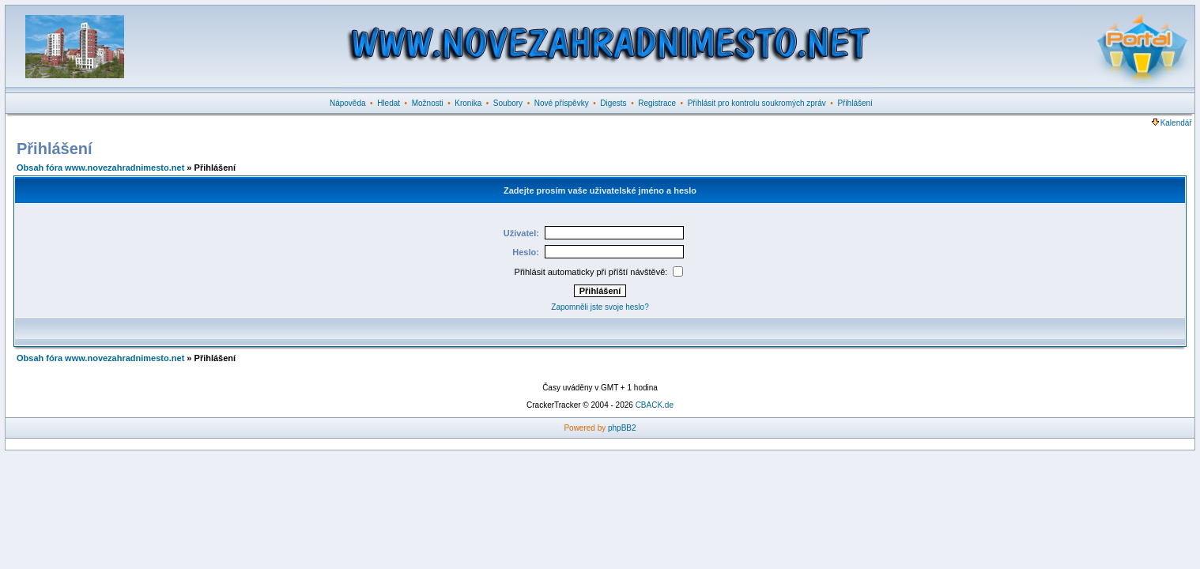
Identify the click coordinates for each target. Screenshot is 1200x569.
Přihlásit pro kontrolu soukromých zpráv (757, 103)
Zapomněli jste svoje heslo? (599, 307)
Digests (613, 103)
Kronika (468, 103)
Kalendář (1172, 123)
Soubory (508, 103)
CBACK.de (655, 405)
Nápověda (348, 103)
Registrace (657, 103)
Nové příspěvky (561, 103)
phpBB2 (622, 428)
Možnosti (427, 103)
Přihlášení (854, 103)
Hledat (388, 103)
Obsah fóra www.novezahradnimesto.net (100, 167)
